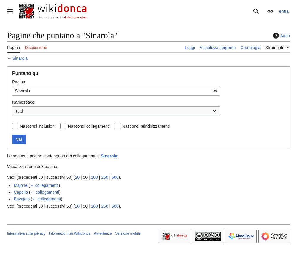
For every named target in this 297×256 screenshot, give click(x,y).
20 (77, 177)
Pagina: (19, 82)
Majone (20, 185)
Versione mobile (128, 233)
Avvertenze (103, 233)
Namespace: (24, 102)
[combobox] (116, 91)
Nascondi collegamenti (89, 126)
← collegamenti (44, 185)
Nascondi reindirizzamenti (146, 126)
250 (104, 177)
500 (115, 177)
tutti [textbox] (19, 111)
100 (94, 177)
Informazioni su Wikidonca (69, 233)
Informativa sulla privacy (26, 233)
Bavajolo (22, 199)
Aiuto (280, 36)
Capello (21, 192)
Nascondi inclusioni (37, 126)
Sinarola (20, 58)
